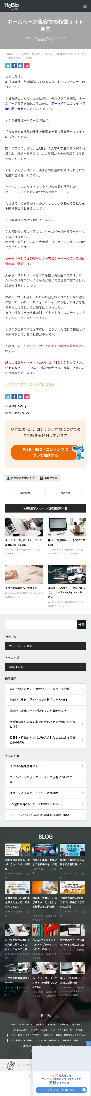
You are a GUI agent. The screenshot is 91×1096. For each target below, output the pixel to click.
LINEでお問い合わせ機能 (20, 1040)
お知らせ (48, 1035)
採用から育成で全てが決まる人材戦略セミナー (39, 711)
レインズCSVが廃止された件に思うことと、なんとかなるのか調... (17, 944)
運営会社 (27, 1045)
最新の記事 (51, 478)
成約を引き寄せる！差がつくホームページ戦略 (39, 689)
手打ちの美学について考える (21, 588)
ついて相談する (45, 452)
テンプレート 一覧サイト (47, 1040)
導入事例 (76, 1024)
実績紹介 (64, 1024)
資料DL (79, 1029)
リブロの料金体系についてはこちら (29, 384)
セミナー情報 (15, 1035)
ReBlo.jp (22, 406)
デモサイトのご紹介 (40, 1029)
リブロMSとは (25, 1024)
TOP (13, 1024)
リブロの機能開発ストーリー (28, 766)
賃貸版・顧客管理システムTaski (71, 1035)
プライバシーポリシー (45, 1045)
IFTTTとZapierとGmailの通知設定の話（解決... (40, 815)
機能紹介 (40, 1024)
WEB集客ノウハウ (45, 40)
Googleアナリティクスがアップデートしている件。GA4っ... (44, 944)
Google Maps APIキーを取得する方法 (33, 804)
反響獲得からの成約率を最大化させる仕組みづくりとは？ (42, 724)
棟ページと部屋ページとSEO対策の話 (33, 793)
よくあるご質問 (20, 1029)
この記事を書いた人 (23, 478)
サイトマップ (66, 1045)
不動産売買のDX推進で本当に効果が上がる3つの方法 (72, 902)
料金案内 (52, 1024)
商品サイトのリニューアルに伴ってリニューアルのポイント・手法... (66, 592)
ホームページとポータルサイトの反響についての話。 (41, 779)
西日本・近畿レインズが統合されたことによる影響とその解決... (42, 739)
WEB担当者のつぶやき (29, 549)
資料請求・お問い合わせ (74, 1040)
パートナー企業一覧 (62, 1029)
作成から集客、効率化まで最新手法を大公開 (38, 700)
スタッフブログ (33, 1035)
